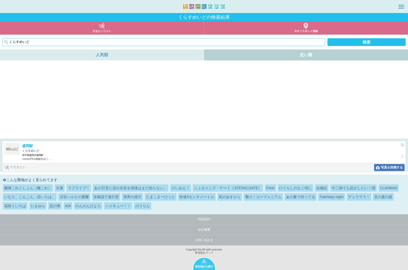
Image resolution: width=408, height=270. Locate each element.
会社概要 (204, 229)
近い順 (306, 55)
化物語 (321, 188)
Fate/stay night (332, 197)
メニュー (401, 6)
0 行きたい (18, 167)
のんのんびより (88, 206)
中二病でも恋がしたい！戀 (353, 188)
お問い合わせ (204, 240)
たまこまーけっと (160, 197)
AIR (68, 206)
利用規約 (204, 219)
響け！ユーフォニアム (263, 197)
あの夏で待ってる (300, 197)
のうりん (142, 206)
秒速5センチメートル (196, 197)
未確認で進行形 (106, 197)
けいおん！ (181, 188)
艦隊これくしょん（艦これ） (28, 188)
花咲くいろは (15, 206)
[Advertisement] (204, 99)
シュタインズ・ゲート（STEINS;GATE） (228, 188)
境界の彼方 (132, 197)
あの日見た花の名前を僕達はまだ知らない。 (130, 188)
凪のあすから (230, 197)
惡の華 (55, 206)
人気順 (102, 55)
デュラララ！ (359, 197)
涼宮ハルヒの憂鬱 (74, 197)
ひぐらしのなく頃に (295, 188)
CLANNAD (388, 188)
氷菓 (59, 188)
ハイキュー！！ (118, 206)
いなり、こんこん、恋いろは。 (29, 197)
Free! (270, 188)
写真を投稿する (392, 167)
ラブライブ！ (79, 188)
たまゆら (38, 206)
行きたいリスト (102, 31)
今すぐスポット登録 (306, 31)
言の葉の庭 (383, 197)
